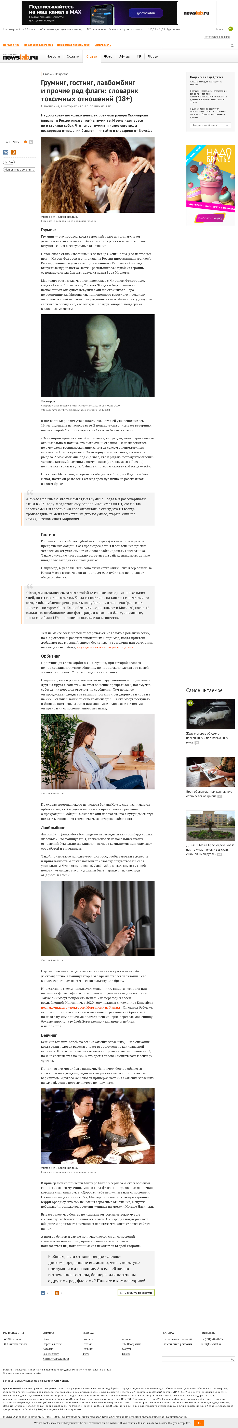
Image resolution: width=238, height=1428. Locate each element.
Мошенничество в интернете (20, 169)
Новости (87, 1339)
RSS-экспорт (51, 1353)
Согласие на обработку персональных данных (204, 110)
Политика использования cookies (22, 1373)
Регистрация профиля (217, 36)
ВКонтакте (12, 1339)
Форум (126, 1349)
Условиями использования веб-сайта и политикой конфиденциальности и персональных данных (208, 95)
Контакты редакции (56, 1358)
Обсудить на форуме (138, 1293)
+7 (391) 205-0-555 (212, 1339)
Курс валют (173, 29)
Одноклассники (15, 1344)
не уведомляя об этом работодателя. (105, 647)
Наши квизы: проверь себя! (73, 45)
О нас (46, 1339)
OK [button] (199, 1423)
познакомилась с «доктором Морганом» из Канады (81, 1007)
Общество (61, 74)
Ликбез (8, 162)
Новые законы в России (38, 45)
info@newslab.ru (211, 1344)
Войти (219, 29)
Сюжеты (87, 1349)
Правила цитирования (172, 1417)
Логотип (48, 1349)
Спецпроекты (103, 45)
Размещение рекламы (177, 1344)
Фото (85, 1353)
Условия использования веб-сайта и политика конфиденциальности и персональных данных (57, 1369)
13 (31, 142)
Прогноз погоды (132, 29)
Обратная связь (52, 1344)
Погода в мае (11, 45)
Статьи (48, 74)
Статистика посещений (177, 1339)
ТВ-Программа (131, 1344)
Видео (126, 1353)
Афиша (126, 1339)
